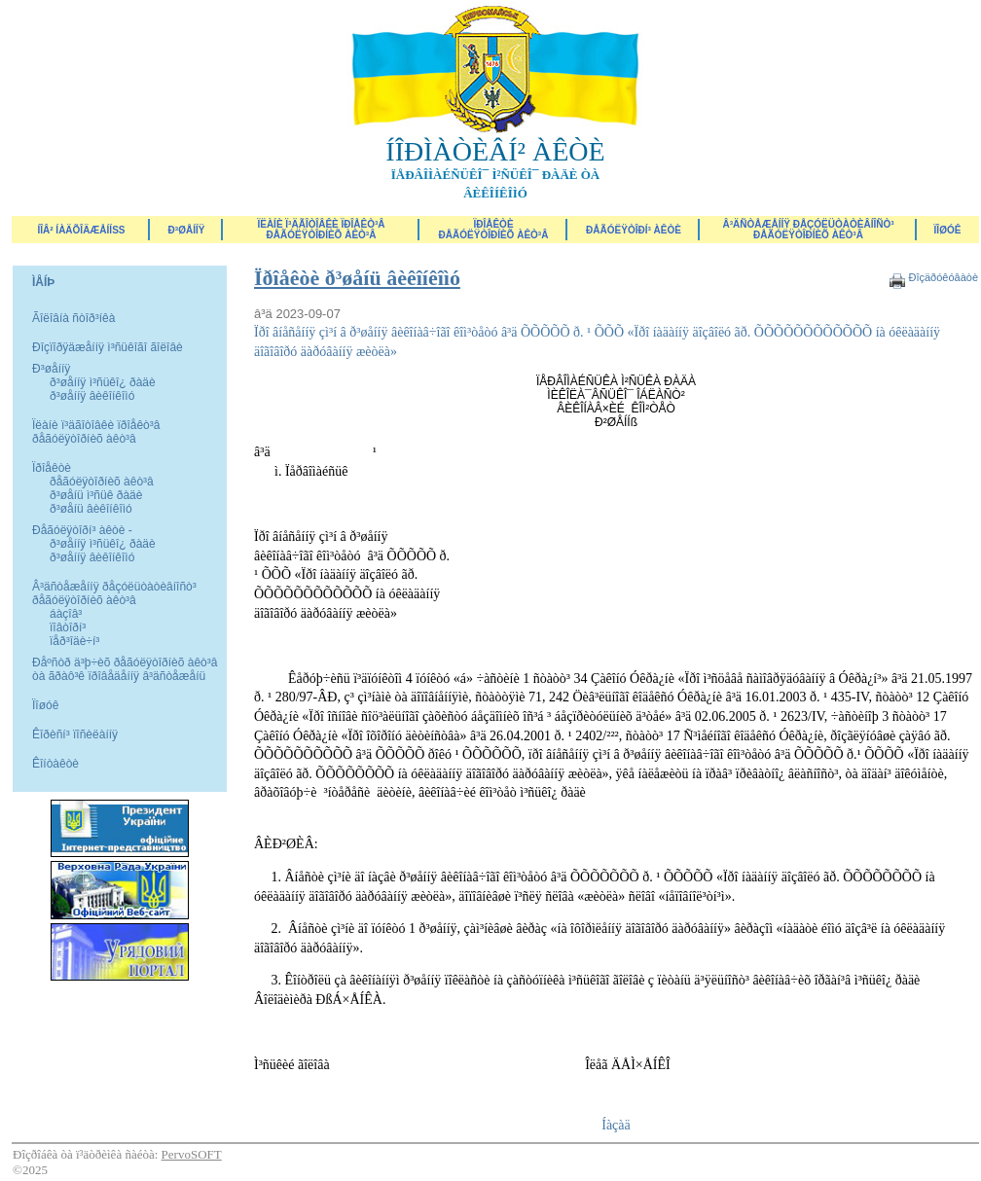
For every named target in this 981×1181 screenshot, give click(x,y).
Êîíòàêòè (55, 763)
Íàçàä (616, 1125)
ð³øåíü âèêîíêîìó (91, 509)
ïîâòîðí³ (68, 627)
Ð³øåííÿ (186, 230)
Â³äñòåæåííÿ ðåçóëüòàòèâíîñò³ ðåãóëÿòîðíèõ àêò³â (807, 229)
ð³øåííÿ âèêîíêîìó (92, 396)
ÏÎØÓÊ (948, 230)
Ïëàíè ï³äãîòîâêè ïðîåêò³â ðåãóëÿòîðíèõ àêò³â (320, 229)
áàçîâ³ (66, 614)
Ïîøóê (45, 705)
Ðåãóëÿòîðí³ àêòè (633, 230)
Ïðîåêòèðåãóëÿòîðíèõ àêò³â (494, 229)
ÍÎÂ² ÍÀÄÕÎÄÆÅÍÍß (81, 230)
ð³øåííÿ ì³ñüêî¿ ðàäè (103, 382)
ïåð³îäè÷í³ (74, 641)
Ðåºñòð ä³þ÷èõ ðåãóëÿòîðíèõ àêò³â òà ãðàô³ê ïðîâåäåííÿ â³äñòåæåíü (124, 669)
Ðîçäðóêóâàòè (943, 277)
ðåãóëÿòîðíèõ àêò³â (102, 481)
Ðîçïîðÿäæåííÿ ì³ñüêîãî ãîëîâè (107, 347)
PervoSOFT (192, 1154)
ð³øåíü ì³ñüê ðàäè (96, 495)
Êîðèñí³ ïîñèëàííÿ (75, 734)
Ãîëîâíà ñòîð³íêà (73, 318)
